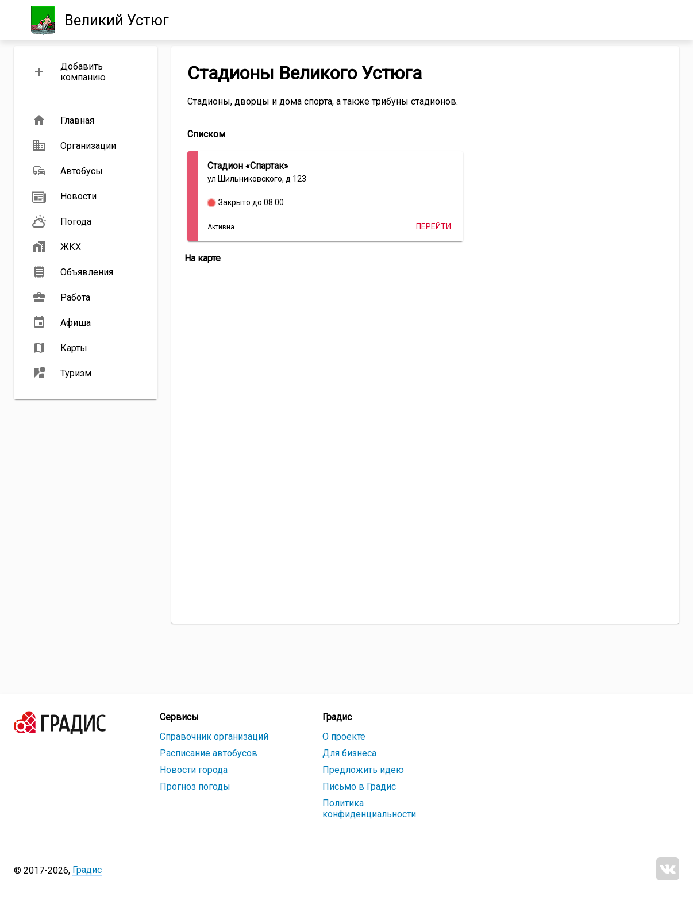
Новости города (194, 769)
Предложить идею (363, 769)
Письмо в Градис (359, 786)
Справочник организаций (214, 736)
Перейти (433, 226)
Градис (87, 869)
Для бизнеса (349, 753)
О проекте (343, 736)
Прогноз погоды (195, 786)
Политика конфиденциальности (369, 809)
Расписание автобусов (208, 753)
